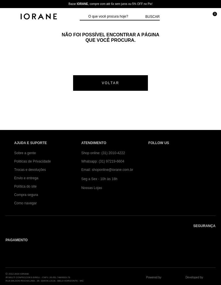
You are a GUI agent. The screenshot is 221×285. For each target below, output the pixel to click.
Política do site (25, 186)
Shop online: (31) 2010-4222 (103, 153)
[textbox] (115, 17)
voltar (110, 83)
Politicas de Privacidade (32, 161)
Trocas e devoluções (30, 170)
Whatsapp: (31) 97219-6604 (102, 161)
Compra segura (26, 195)
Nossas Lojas (91, 188)
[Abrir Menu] (10, 16)
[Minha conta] (186, 16)
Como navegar (25, 203)
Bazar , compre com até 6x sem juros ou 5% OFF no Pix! (110, 3)
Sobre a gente (25, 153)
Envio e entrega (26, 178)
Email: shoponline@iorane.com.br (107, 170)
